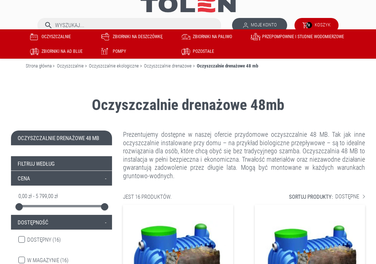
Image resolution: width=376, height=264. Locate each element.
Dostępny (44, 240)
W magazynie (47, 260)
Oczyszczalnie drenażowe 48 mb (58, 138)
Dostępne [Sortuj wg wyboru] (350, 197)
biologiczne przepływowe (291, 143)
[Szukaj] (129, 25)
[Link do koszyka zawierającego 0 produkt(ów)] (316, 25)
